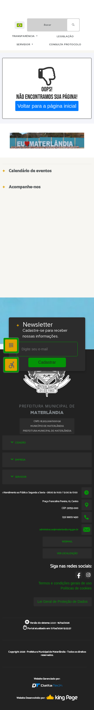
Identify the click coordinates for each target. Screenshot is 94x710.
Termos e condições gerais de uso (64, 583)
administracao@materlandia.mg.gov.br (58, 530)
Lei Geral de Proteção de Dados (63, 602)
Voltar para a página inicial (47, 105)
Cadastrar (47, 362)
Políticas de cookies (76, 588)
